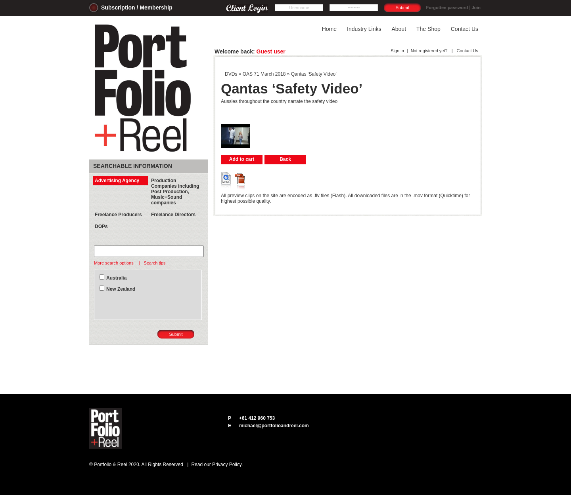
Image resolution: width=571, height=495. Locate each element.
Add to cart (241, 159)
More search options (114, 263)
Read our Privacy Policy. (217, 464)
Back (285, 159)
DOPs (101, 226)
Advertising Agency (117, 180)
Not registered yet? (429, 50)
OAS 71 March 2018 (264, 74)
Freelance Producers (118, 214)
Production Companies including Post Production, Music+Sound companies (175, 192)
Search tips (155, 263)
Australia (116, 278)
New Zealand (120, 289)
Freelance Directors (173, 214)
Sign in (397, 50)
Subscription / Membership (136, 7)
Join (476, 7)
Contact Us (467, 50)
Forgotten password (447, 7)
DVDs (231, 74)
